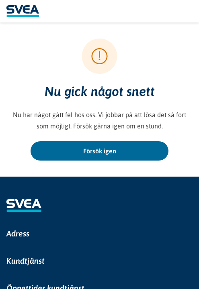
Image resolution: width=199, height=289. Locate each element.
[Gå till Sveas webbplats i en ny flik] (23, 205)
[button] (99, 233)
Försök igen (99, 151)
